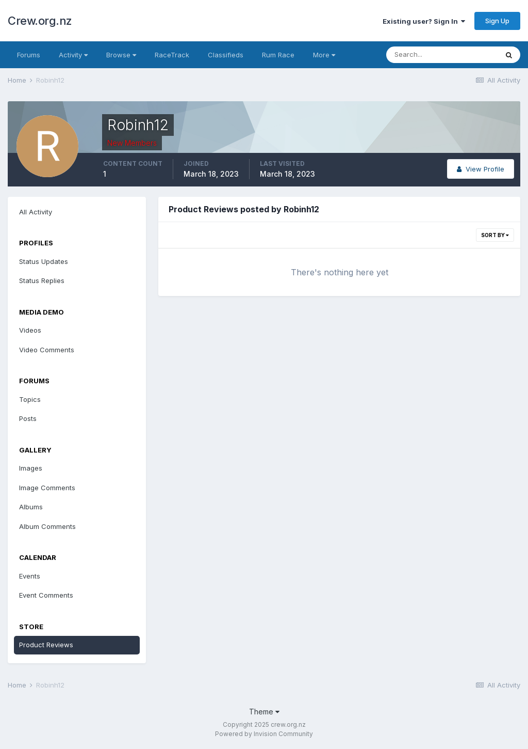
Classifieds (225, 55)
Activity (73, 55)
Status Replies (41, 280)
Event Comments (46, 595)
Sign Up (497, 21)
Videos (30, 330)
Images (30, 468)
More (324, 55)
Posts (28, 418)
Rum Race (278, 55)
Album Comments (47, 526)
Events (29, 576)
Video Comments (46, 350)
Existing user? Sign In (424, 21)
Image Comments (47, 487)
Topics (30, 399)
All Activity (35, 212)
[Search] (442, 54)
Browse (121, 55)
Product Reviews (46, 645)
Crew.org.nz (40, 20)
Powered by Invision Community (264, 734)
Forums (28, 55)
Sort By (495, 235)
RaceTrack (172, 55)
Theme (264, 711)
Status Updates (43, 261)
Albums (31, 507)
